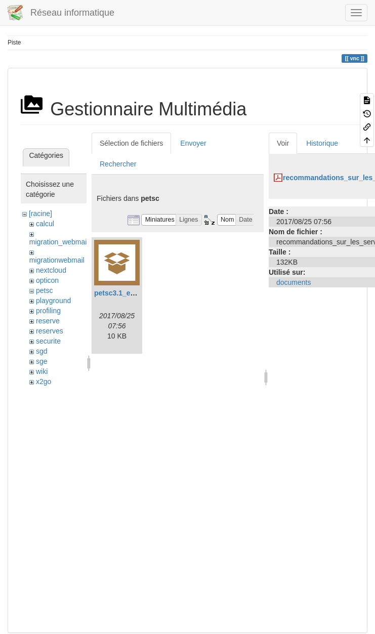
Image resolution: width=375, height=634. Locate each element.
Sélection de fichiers (131, 143)
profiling (48, 311)
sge (42, 361)
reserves (49, 331)
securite (48, 341)
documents (293, 282)
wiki (42, 371)
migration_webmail (59, 242)
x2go (43, 381)
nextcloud (51, 270)
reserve (48, 321)
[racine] (40, 213)
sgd (42, 351)
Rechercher (118, 164)
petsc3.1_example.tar (130, 293)
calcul (45, 224)
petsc (44, 290)
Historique (322, 143)
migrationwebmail (57, 260)
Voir (283, 143)
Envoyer (193, 143)
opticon (47, 280)
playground (53, 301)
